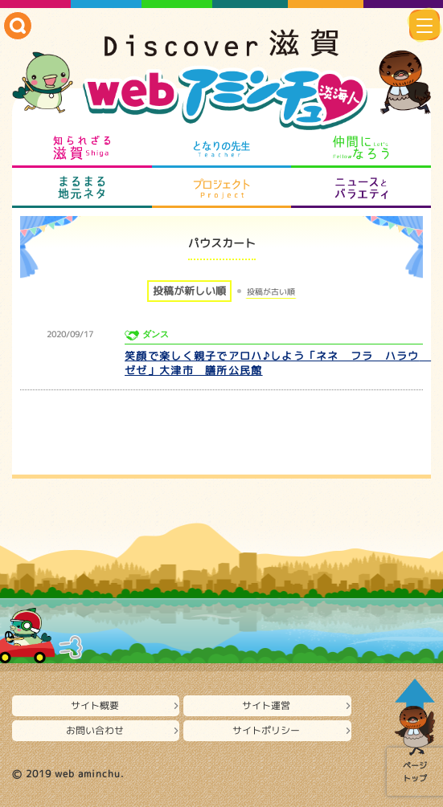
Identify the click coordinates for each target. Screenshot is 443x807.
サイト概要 (95, 705)
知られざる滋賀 (81, 148)
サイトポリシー (266, 730)
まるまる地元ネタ (81, 188)
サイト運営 (266, 705)
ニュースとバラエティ (361, 188)
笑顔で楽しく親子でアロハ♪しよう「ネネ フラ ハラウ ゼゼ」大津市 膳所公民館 (278, 362)
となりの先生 (221, 148)
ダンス (155, 334)
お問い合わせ (95, 730)
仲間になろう (361, 148)
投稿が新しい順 (189, 290)
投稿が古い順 (271, 291)
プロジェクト (221, 188)
